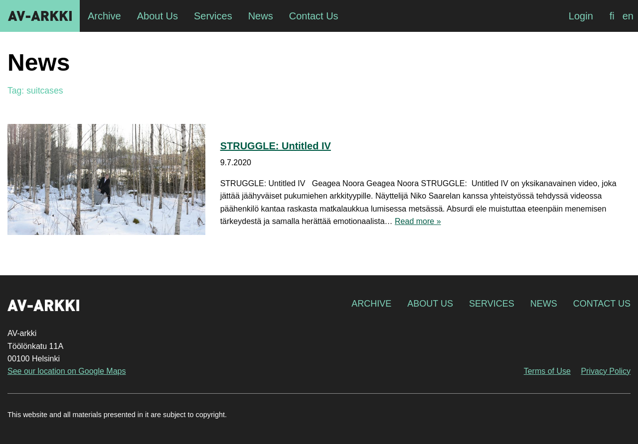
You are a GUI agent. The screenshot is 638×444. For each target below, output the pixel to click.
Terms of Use (547, 371)
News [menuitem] (260, 15)
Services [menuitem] (213, 15)
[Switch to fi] (612, 15)
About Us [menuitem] (157, 15)
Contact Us (602, 303)
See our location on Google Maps (66, 371)
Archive (371, 303)
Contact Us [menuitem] (313, 15)
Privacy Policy (606, 371)
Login (581, 15)
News (543, 303)
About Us (430, 303)
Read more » (418, 221)
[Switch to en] (628, 15)
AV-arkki (40, 16)
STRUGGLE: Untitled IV (275, 145)
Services (491, 303)
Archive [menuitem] (104, 15)
